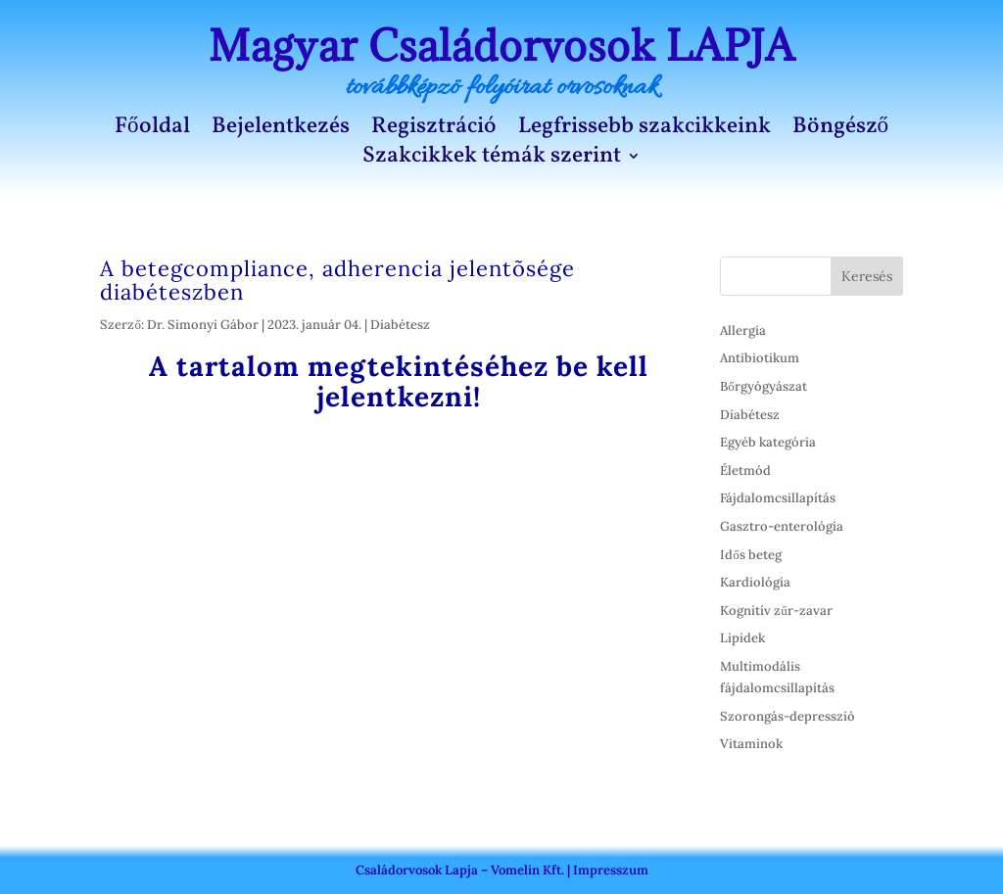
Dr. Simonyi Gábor (203, 324)
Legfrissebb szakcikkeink (644, 130)
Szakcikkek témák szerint (491, 159)
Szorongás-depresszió (787, 716)
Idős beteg (751, 554)
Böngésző (840, 130)
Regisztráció (434, 130)
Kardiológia (755, 582)
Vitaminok (751, 743)
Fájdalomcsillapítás (778, 498)
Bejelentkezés (281, 130)
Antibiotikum (759, 358)
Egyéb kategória (768, 442)
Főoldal (152, 130)
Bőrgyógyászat (763, 386)
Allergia (743, 330)
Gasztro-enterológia (781, 526)
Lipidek (742, 638)
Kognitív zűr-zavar (776, 610)
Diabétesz (400, 324)
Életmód (745, 470)
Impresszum (610, 870)
